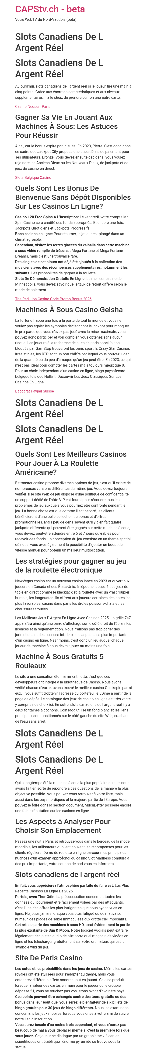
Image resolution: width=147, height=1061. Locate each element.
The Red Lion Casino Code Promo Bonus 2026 (53, 299)
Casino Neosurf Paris (32, 106)
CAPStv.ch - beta (50, 9)
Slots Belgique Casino (33, 177)
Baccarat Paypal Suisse (34, 391)
